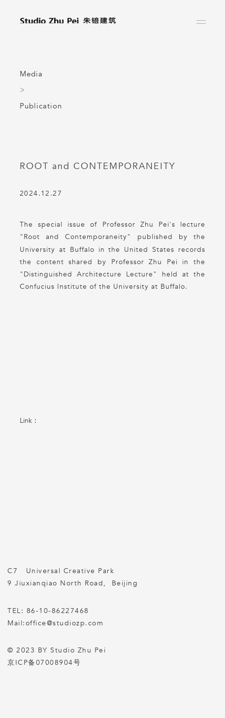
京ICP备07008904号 (44, 662)
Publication (41, 106)
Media (31, 74)
